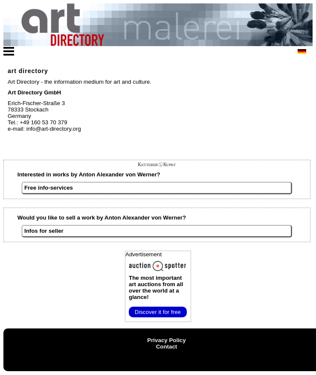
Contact (166, 346)
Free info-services (48, 188)
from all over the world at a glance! (156, 287)
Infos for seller (44, 231)
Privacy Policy (166, 340)
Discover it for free (158, 312)
